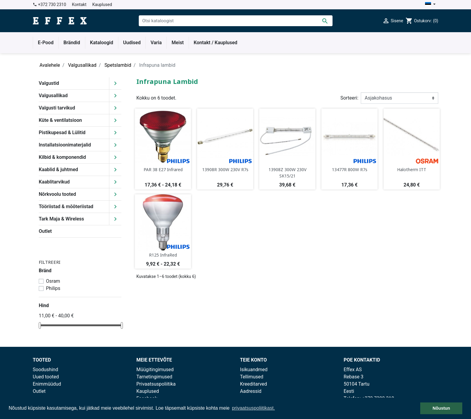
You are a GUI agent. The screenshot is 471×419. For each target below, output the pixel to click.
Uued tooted (46, 377)
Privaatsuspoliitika (156, 384)
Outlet (45, 231)
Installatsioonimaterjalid (65, 145)
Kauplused (102, 4)
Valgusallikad (53, 95)
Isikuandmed (254, 369)
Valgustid (49, 83)
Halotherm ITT (411, 169)
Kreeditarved (253, 384)
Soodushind (45, 369)
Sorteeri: (349, 98)
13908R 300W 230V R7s (225, 169)
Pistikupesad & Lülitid (62, 132)
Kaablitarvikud (54, 182)
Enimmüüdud (47, 384)
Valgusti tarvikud (57, 108)
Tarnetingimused (154, 377)
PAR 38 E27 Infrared (163, 169)
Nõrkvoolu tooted (57, 194)
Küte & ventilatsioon (60, 120)
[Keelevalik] (430, 4)
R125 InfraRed (163, 255)
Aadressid (250, 391)
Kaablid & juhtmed (58, 169)
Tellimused (251, 377)
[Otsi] (236, 20)
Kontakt (79, 4)
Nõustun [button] (441, 408)
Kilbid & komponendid (62, 157)
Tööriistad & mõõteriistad (66, 206)
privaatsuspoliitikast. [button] (253, 408)
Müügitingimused (155, 369)
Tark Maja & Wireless (61, 219)
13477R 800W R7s (349, 169)
